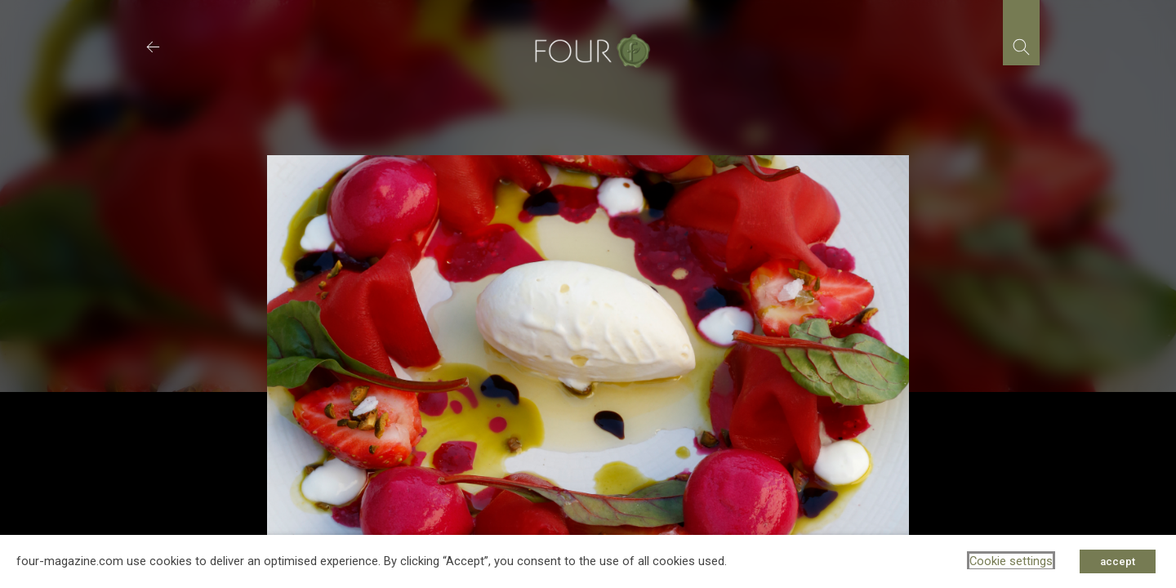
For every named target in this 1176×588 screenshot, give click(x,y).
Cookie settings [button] (1011, 561)
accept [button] (1117, 561)
